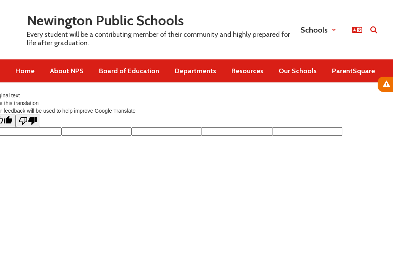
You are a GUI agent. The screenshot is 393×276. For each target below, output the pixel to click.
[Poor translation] (28, 121)
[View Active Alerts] (385, 84)
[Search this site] (374, 30)
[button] (318, 29)
